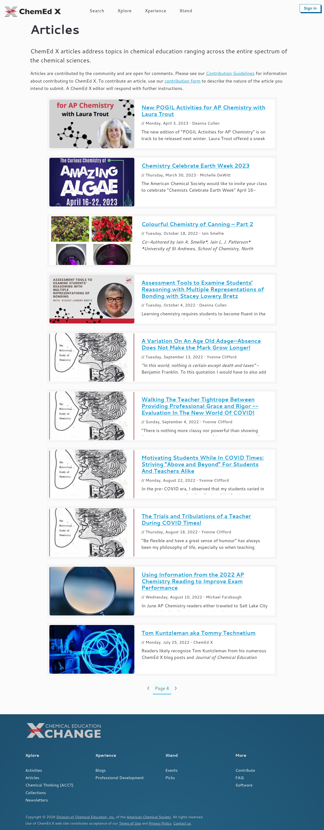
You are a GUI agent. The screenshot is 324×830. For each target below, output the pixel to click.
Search (96, 10)
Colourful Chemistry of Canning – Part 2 (197, 224)
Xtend (186, 10)
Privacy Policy (160, 823)
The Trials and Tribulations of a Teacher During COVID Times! (196, 519)
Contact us (182, 823)
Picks (170, 777)
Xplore (124, 10)
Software (244, 785)
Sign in (310, 8)
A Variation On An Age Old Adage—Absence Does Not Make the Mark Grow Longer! (201, 344)
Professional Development (119, 777)
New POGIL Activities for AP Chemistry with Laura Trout (203, 110)
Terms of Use (130, 823)
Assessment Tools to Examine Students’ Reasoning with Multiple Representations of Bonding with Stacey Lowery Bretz (202, 289)
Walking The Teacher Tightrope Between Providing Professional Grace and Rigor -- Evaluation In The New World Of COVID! (200, 406)
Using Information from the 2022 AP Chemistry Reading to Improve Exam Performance (192, 581)
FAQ (239, 777)
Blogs (100, 770)
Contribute (245, 770)
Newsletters (36, 800)
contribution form (182, 81)
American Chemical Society (149, 816)
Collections (35, 792)
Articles (32, 777)
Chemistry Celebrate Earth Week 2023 (195, 165)
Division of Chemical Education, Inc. (85, 816)
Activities (33, 770)
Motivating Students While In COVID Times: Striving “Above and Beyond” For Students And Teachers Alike (202, 464)
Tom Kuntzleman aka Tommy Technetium (198, 632)
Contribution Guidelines (230, 73)
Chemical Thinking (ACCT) (49, 785)
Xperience (155, 10)
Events (171, 770)
